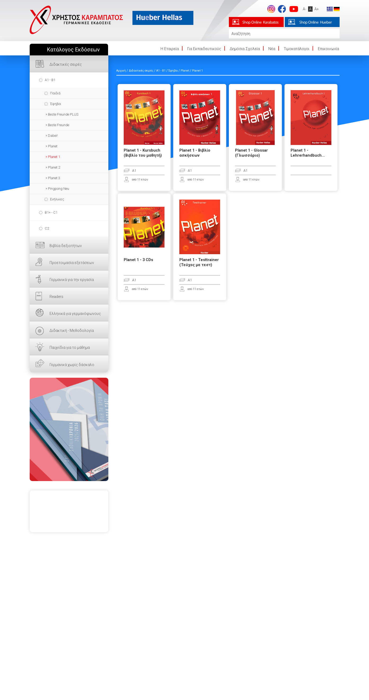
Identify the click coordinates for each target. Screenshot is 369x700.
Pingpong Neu (58, 189)
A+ (316, 9)
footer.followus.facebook (282, 9)
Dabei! (53, 136)
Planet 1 (54, 157)
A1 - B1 (50, 80)
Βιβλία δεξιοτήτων (66, 246)
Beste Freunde (58, 125)
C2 (47, 228)
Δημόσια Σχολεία (245, 48)
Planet (52, 146)
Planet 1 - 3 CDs (138, 260)
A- (304, 9)
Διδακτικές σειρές (66, 64)
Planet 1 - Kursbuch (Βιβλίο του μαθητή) (143, 153)
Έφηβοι (55, 104)
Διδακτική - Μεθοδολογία (72, 330)
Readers (56, 296)
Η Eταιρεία (170, 48)
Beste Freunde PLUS (63, 114)
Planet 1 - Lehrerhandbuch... (308, 153)
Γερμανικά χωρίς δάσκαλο (72, 365)
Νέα (271, 48)
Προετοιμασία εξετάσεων (72, 263)
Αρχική (121, 70)
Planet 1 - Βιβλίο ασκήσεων (194, 153)
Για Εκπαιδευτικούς (204, 48)
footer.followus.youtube (293, 9)
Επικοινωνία (328, 48)
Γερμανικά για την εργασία (72, 280)
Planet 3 (54, 178)
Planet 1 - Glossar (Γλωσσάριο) (251, 153)
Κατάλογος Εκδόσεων (73, 50)
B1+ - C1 (51, 212)
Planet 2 (54, 167)
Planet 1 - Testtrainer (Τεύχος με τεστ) (199, 262)
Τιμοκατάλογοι (296, 48)
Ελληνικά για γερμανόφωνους (75, 313)
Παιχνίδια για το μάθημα (70, 347)
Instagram (271, 9)
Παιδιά (55, 93)
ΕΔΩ (69, 429)
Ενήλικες (57, 199)
